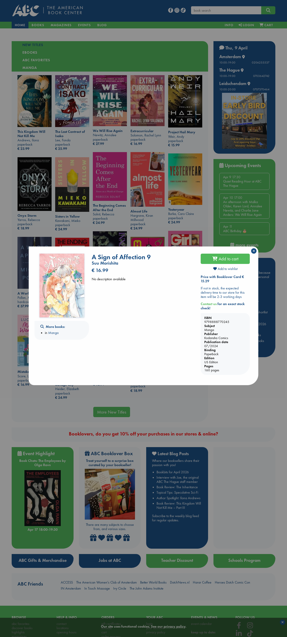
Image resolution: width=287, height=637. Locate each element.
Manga (53, 332)
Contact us (209, 304)
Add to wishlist (225, 269)
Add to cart (225, 259)
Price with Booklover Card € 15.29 (222, 278)
